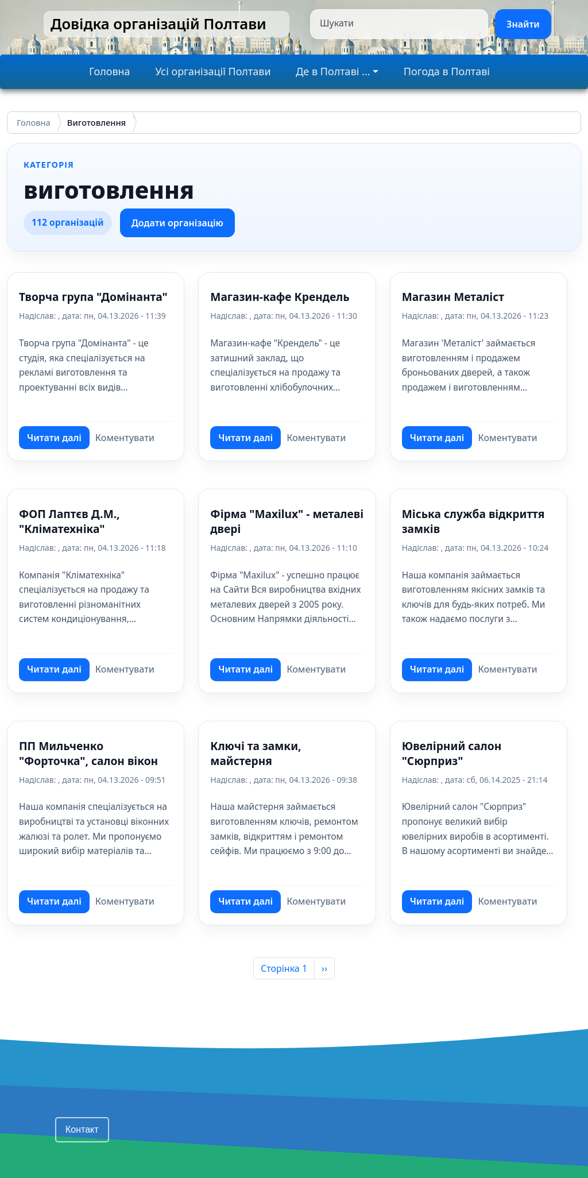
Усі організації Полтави (212, 71)
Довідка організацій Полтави (158, 24)
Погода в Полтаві (447, 71)
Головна (109, 71)
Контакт (82, 1129)
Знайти (523, 24)
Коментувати (124, 437)
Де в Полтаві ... (333, 71)
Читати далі (58, 440)
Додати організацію (177, 223)
